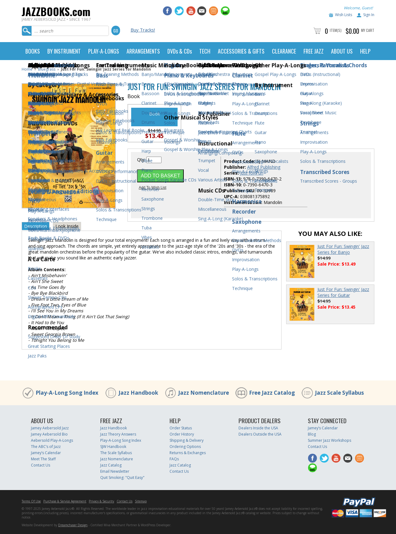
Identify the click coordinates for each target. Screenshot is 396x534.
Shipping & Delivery (187, 440)
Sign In (368, 14)
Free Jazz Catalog (272, 392)
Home (27, 69)
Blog (312, 434)
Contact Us (40, 465)
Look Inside (67, 226)
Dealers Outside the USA (260, 434)
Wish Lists (343, 14)
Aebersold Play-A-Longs (52, 440)
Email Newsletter (114, 471)
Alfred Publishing (263, 167)
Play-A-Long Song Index (67, 392)
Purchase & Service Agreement (64, 501)
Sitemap (141, 501)
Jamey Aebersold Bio (49, 434)
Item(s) (336, 30)
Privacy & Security (101, 501)
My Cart (367, 30)
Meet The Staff (43, 459)
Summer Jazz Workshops (329, 440)
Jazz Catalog (111, 465)
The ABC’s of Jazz (46, 446)
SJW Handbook (113, 446)
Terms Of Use (31, 501)
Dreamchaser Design (73, 525)
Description (35, 226)
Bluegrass (46, 69)
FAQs (174, 459)
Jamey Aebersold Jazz (50, 428)
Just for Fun (251, 173)
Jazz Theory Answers (118, 434)
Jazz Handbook (138, 392)
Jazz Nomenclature (203, 392)
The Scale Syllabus (116, 452)
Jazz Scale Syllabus (339, 392)
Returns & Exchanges (188, 452)
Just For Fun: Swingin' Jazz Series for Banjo (343, 249)
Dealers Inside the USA (258, 428)
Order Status (181, 428)
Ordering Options (185, 446)
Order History (182, 434)
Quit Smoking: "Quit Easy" (122, 477)
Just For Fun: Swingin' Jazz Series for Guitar (343, 292)
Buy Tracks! (143, 30)
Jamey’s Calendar (46, 452)
